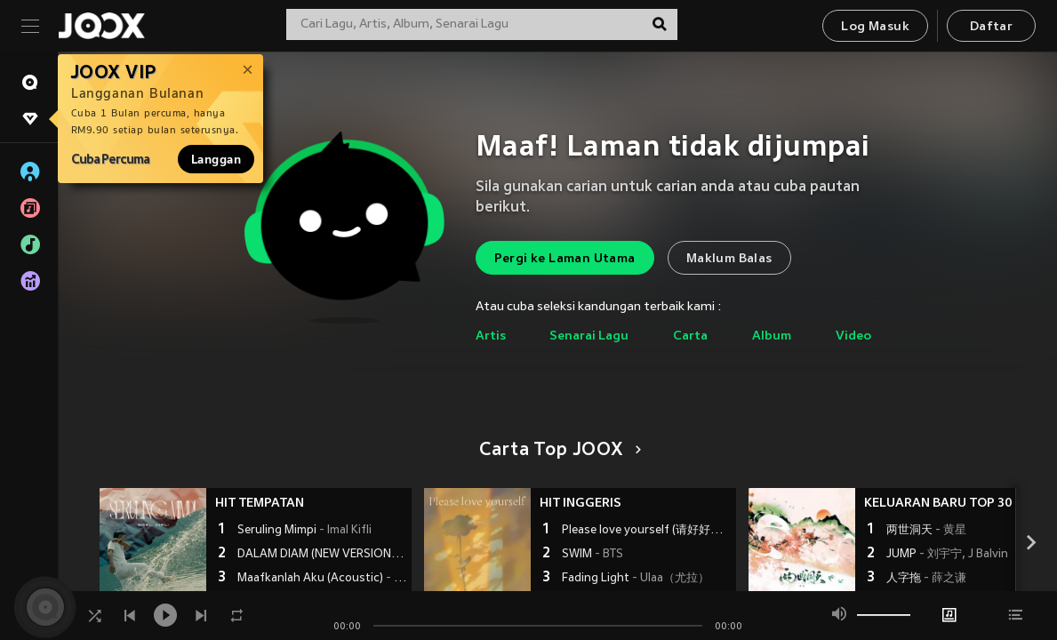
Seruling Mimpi (304, 530)
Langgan (216, 159)
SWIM (592, 554)
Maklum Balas (729, 259)
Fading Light (635, 578)
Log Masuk (875, 27)
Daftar (991, 27)
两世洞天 (926, 530)
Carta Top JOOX (557, 450)
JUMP (947, 554)
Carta (690, 336)
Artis (491, 336)
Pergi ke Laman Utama (565, 259)
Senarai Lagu (589, 336)
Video (853, 336)
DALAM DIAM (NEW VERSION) (322, 554)
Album (771, 336)
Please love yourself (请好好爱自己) (647, 530)
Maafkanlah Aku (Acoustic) (322, 578)
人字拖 (926, 578)
